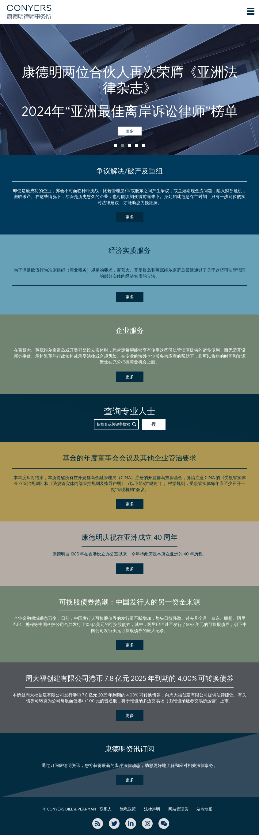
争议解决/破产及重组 (129, 171)
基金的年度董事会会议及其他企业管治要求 (129, 458)
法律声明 (152, 809)
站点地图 (204, 809)
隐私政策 (128, 809)
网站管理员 (178, 809)
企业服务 (130, 330)
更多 (129, 131)
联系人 (106, 809)
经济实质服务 (130, 250)
